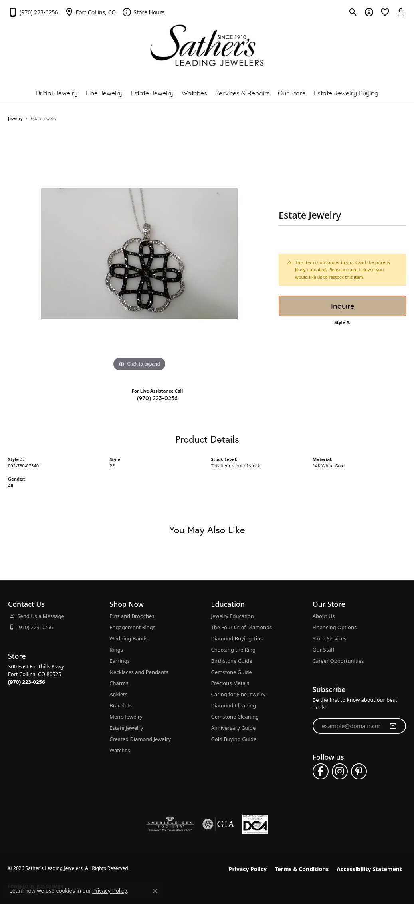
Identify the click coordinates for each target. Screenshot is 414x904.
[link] (33, 12)
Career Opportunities (338, 660)
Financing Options (335, 627)
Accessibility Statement (369, 869)
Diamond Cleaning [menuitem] (233, 705)
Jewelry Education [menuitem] (232, 616)
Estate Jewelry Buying (346, 92)
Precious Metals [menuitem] (230, 683)
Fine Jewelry (104, 92)
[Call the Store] (26, 681)
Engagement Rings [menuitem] (132, 627)
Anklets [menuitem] (118, 694)
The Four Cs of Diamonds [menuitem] (241, 627)
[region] (139, 254)
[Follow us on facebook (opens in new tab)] (321, 771)
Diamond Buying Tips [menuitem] (237, 638)
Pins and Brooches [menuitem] (131, 616)
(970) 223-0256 (157, 397)
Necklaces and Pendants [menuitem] (138, 672)
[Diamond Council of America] (255, 824)
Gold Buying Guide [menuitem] (234, 739)
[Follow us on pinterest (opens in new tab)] (359, 771)
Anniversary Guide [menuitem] (233, 727)
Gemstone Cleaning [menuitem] (235, 716)
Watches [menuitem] (119, 750)
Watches (194, 92)
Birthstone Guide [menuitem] (231, 660)
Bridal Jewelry (57, 92)
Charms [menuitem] (118, 683)
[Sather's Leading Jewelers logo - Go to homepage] (207, 45)
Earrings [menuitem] (119, 660)
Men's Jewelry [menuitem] (125, 716)
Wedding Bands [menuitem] (128, 638)
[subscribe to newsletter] (392, 726)
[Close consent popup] (155, 891)
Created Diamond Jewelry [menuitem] (140, 739)
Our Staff (324, 649)
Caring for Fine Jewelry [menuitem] (238, 694)
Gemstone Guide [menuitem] (231, 672)
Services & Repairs (242, 92)
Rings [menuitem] (116, 649)
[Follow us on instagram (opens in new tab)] (340, 771)
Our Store (292, 92)
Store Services (330, 638)
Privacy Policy (248, 869)
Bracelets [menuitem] (120, 705)
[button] (353, 12)
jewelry (15, 118)
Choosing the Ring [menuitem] (233, 649)
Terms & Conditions (302, 869)
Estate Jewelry (152, 92)
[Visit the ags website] (170, 824)
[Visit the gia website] (218, 824)
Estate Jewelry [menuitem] (126, 727)
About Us (324, 616)
